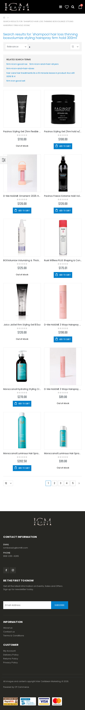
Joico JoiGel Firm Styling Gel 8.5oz (22, 324)
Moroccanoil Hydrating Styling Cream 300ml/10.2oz (22, 389)
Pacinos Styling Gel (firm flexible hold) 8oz (22, 131)
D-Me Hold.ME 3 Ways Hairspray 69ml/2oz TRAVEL (63, 389)
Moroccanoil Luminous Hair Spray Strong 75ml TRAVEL (63, 453)
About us (8, 627)
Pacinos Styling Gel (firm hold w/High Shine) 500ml (63, 131)
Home (4, 17)
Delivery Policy (10, 654)
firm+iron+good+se (16, 64)
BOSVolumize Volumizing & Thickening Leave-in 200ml (22, 260)
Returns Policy (10, 658)
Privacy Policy (10, 662)
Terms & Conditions (13, 635)
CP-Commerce (22, 687)
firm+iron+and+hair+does (20, 68)
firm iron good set (15, 80)
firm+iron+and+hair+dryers (44, 64)
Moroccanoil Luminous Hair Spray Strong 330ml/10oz (22, 453)
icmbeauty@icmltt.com (15, 547)
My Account (9, 650)
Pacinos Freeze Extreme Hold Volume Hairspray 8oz (63, 196)
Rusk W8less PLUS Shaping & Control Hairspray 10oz (63, 260)
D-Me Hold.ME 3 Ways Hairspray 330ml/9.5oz (63, 324)
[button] (67, 7)
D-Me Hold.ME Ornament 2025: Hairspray (22, 196)
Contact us (9, 631)
